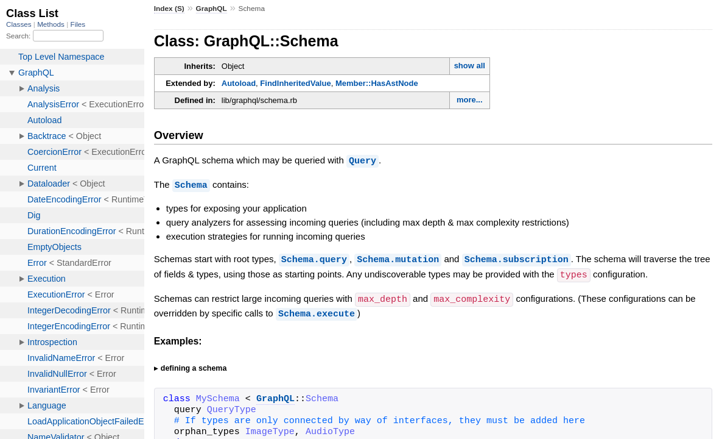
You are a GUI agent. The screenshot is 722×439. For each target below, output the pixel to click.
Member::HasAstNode (376, 83)
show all (469, 65)
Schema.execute (316, 310)
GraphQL (211, 8)
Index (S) (169, 8)
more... (470, 99)
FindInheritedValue (295, 83)
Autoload (239, 83)
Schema (191, 184)
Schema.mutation (398, 258)
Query (362, 160)
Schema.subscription (516, 258)
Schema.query (314, 258)
